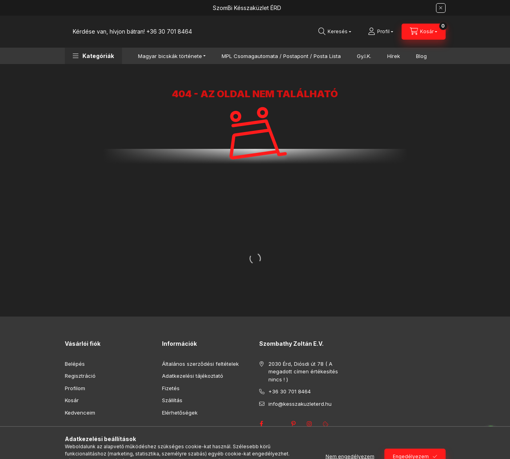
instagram (310, 424)
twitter (278, 424)
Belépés (75, 364)
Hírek (393, 56)
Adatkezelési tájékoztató (192, 376)
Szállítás (172, 400)
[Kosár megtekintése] (424, 32)
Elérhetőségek (180, 412)
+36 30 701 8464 (169, 31)
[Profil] (381, 32)
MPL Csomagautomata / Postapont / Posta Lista (281, 56)
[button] (93, 56)
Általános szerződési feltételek (200, 364)
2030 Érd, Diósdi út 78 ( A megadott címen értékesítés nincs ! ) (303, 372)
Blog (421, 56)
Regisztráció (80, 376)
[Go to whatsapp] (491, 436)
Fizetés (171, 388)
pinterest (294, 424)
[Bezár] (441, 8)
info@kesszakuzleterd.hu (300, 404)
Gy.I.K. (364, 56)
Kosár (72, 400)
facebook (262, 424)
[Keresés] (335, 32)
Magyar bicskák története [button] (170, 56)
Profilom (75, 388)
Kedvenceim (80, 412)
